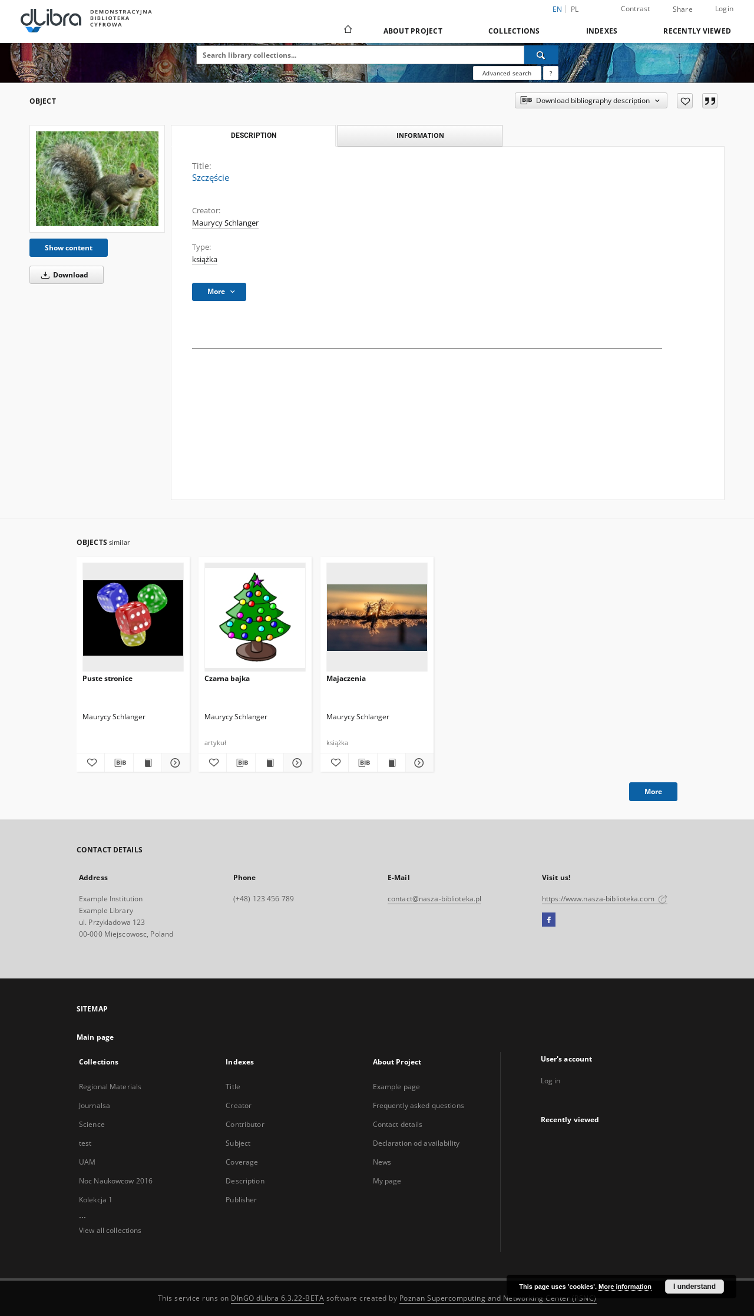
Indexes (602, 31)
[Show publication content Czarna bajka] (269, 763)
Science (92, 1124)
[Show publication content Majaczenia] (391, 763)
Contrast (635, 9)
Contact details (398, 1124)
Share (683, 9)
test (85, 1143)
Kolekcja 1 (96, 1200)
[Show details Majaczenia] (418, 763)
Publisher (241, 1200)
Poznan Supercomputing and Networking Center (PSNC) (498, 1298)
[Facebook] (548, 920)
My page (387, 1181)
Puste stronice (107, 678)
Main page (95, 1037)
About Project (412, 31)
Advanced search (506, 73)
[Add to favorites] (685, 100)
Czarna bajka (227, 678)
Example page (396, 1087)
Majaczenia (346, 678)
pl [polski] (575, 9)
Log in (551, 1081)
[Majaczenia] (377, 617)
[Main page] (347, 31)
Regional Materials (110, 1087)
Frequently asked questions (418, 1105)
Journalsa (94, 1105)
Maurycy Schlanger (225, 223)
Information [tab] (420, 135)
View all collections (110, 1230)
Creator (239, 1105)
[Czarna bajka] (255, 617)
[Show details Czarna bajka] (296, 763)
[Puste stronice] (133, 617)
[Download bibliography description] (119, 763)
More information (625, 1286)
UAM (87, 1162)
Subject (238, 1143)
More (653, 791)
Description (245, 1181)
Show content (68, 248)
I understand (694, 1286)
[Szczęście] (97, 178)
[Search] (541, 54)
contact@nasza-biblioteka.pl (434, 899)
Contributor (245, 1124)
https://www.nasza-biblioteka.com (604, 899)
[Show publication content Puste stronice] (147, 763)
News (382, 1162)
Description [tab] (253, 135)
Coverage (242, 1162)
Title (233, 1087)
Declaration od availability (416, 1143)
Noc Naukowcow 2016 (116, 1181)
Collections (514, 31)
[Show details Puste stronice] (174, 763)
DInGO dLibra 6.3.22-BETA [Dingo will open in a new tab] (277, 1298)
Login (724, 9)
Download (62, 275)
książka (204, 259)
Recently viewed (697, 31)
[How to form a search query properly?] (550, 73)
